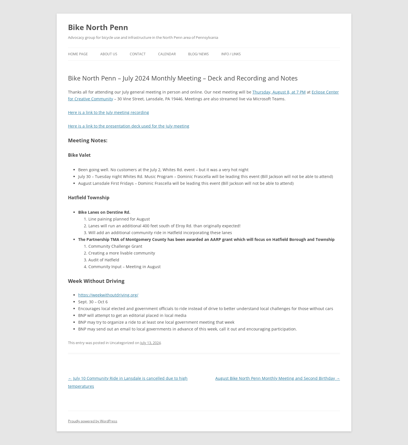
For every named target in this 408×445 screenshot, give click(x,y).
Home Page (78, 54)
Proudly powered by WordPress (92, 421)
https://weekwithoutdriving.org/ (108, 295)
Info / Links (231, 54)
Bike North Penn (98, 27)
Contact (138, 54)
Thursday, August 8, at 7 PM (279, 92)
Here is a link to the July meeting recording (108, 112)
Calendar (167, 54)
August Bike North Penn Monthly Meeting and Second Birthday (277, 378)
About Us (108, 54)
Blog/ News (198, 54)
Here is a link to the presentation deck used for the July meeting (128, 126)
